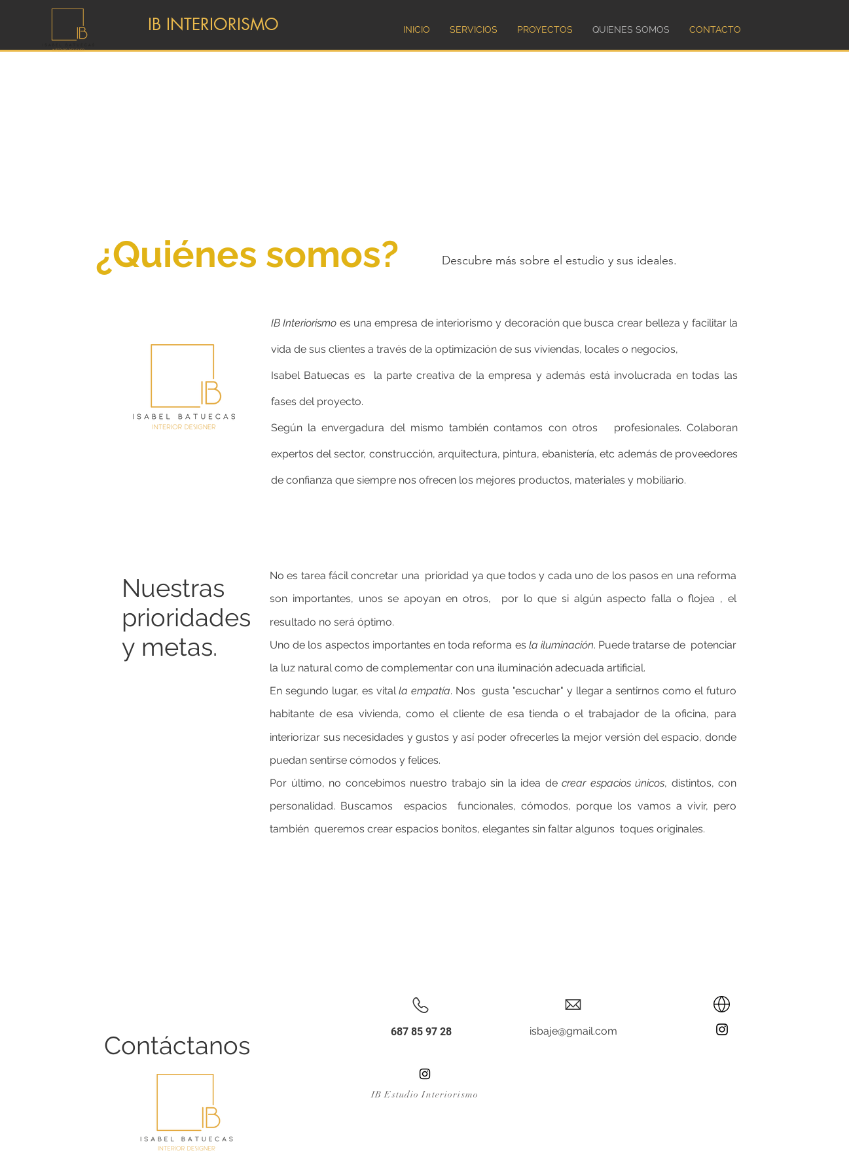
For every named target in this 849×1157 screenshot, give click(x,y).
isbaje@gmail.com (573, 1031)
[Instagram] (722, 1029)
